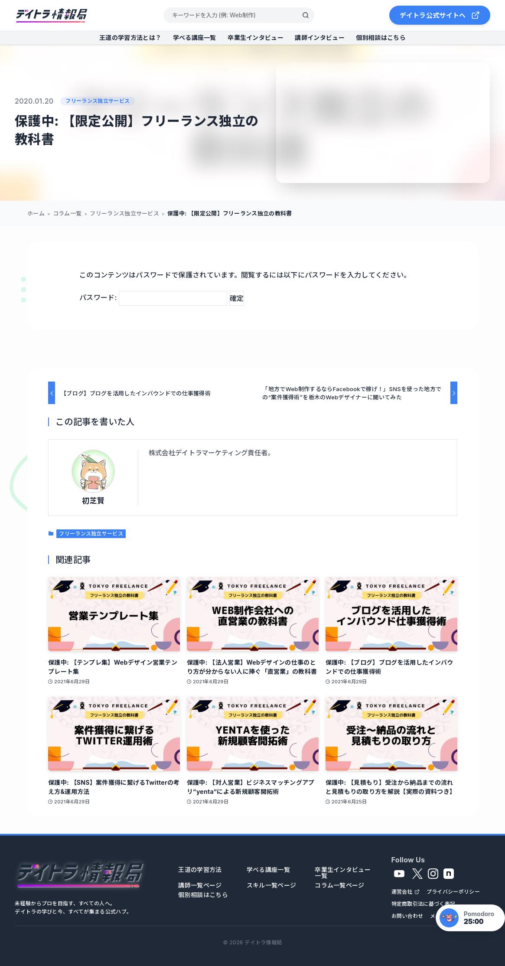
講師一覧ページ (200, 885)
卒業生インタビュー (255, 37)
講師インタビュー (319, 37)
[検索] (305, 15)
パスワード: (153, 297)
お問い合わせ (407, 916)
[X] (417, 873)
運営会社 (402, 891)
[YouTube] (399, 873)
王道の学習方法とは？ (130, 37)
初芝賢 (93, 500)
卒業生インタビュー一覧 (343, 873)
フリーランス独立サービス (98, 101)
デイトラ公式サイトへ (440, 15)
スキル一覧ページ (271, 885)
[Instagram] (433, 873)
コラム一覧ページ (339, 885)
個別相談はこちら (380, 37)
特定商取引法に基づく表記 (423, 904)
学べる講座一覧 (194, 37)
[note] (448, 873)
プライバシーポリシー (453, 891)
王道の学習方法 (200, 870)
